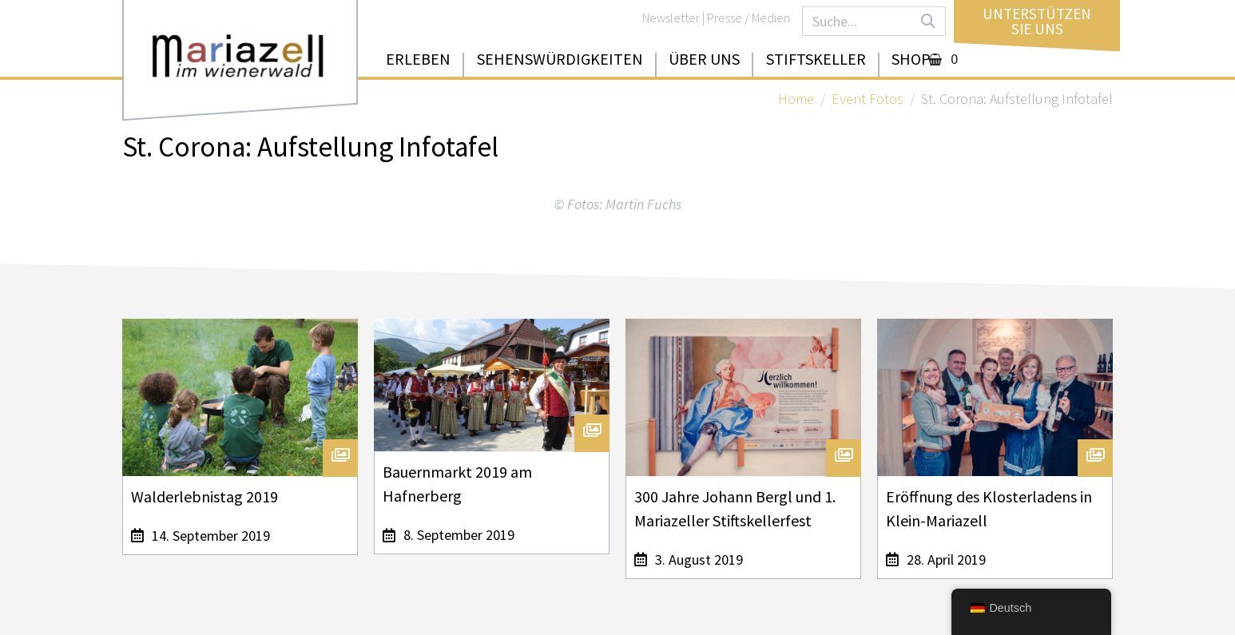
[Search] (928, 21)
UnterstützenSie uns (1037, 21)
